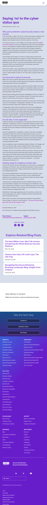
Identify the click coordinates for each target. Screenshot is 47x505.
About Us (26, 432)
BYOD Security (6, 378)
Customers (26, 439)
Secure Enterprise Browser (9, 362)
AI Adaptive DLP (6, 344)
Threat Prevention (7, 365)
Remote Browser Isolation (8, 360)
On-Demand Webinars (8, 442)
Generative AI (5, 394)
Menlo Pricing (5, 418)
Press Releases (6, 445)
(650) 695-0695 (6, 499)
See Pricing (23, 332)
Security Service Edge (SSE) (31, 360)
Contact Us (23, 320)
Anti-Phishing (27, 342)
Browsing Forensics (7, 350)
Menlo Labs (5, 437)
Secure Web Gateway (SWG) (31, 362)
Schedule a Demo (23, 326)
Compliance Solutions (7, 381)
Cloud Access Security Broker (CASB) (33, 350)
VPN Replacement (7, 402)
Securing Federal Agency (8, 396)
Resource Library (6, 447)
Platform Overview (7, 342)
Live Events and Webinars (9, 434)
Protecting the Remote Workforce (12, 217)
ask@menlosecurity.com (8, 497)
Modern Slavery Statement (8, 495)
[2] (3, 210)
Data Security (5, 383)
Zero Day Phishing (7, 409)
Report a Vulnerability (29, 418)
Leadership (27, 442)
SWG (34, 217)
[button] (43, 3)
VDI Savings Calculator (8, 423)
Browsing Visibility (7, 376)
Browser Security (28, 347)
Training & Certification (29, 423)
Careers (26, 434)
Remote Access (6, 357)
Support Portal (27, 421)
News (3, 439)
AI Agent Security (7, 347)
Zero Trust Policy (28, 365)
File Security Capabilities (8, 389)
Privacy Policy (5, 504)
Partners (26, 447)
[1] (3, 207)
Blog (3, 432)
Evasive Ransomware (7, 386)
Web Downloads (6, 404)
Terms (3, 490)
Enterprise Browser (28, 352)
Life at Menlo (27, 445)
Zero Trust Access (7, 407)
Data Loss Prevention (7, 352)
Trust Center (27, 452)
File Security (5, 355)
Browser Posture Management (31, 344)
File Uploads (5, 391)
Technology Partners (29, 450)
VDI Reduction (6, 399)
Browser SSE (5, 373)
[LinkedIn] (16, 473)
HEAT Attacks (27, 355)
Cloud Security (28, 217)
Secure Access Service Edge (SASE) (33, 357)
